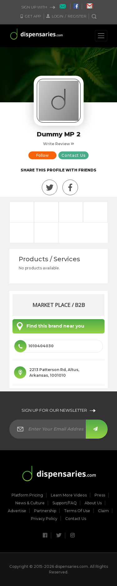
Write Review (58, 143)
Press (100, 495)
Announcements (46, 211)
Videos (21, 232)
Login (55, 16)
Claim (103, 511)
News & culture (30, 503)
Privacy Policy (44, 519)
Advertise (17, 511)
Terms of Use (77, 511)
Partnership (45, 511)
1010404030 (34, 346)
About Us (93, 503)
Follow (42, 155)
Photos (95, 211)
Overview (21, 211)
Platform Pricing (27, 495)
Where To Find (46, 232)
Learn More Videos (69, 495)
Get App (31, 16)
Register (77, 16)
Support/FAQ (64, 503)
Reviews (71, 211)
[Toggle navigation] (101, 35)
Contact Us (73, 155)
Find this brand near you (49, 326)
